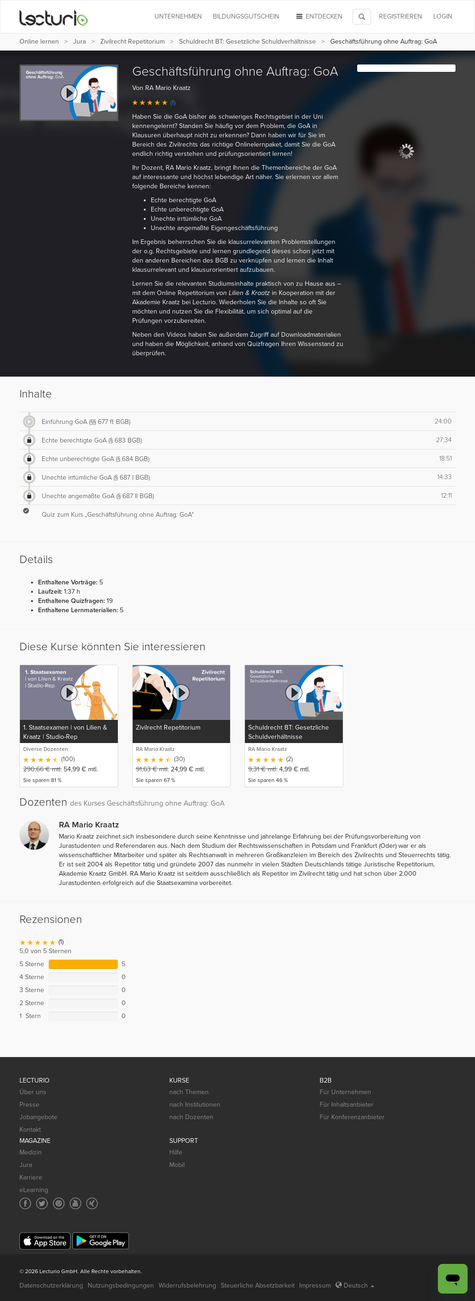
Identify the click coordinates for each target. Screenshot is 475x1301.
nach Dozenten (191, 1117)
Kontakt (30, 1130)
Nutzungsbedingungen (121, 1285)
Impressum (315, 1285)
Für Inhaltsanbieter (346, 1105)
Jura (79, 41)
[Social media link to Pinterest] (58, 1203)
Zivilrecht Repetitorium (132, 41)
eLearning (33, 1190)
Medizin (30, 1152)
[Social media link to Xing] (92, 1203)
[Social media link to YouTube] (75, 1203)
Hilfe (175, 1152)
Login (442, 16)
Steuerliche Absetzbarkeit (258, 1285)
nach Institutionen (194, 1105)
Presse (29, 1105)
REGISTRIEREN (400, 16)
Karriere (30, 1177)
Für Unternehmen (345, 1092)
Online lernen (39, 41)
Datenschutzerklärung (51, 1285)
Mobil (177, 1165)
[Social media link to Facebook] (25, 1203)
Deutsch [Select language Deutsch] (354, 1285)
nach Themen (189, 1092)
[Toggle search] (362, 17)
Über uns (32, 1092)
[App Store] (45, 1241)
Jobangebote (38, 1117)
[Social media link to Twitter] (42, 1203)
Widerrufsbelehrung (187, 1285)
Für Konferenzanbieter (352, 1117)
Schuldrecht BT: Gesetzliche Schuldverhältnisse (247, 41)
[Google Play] (100, 1241)
